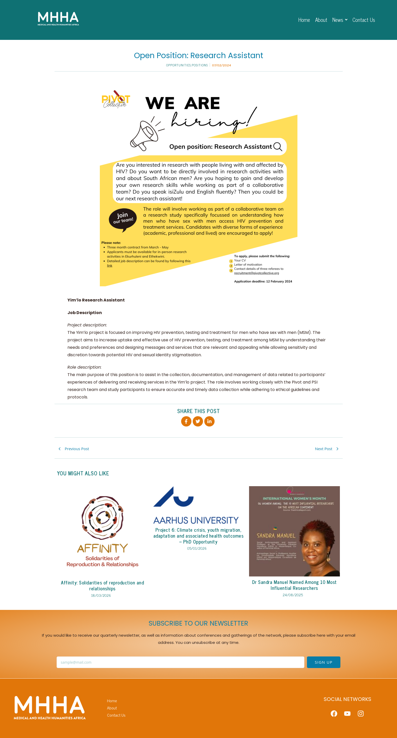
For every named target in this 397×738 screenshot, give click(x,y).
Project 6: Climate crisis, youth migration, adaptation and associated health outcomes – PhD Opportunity (198, 536)
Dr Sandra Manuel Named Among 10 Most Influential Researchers (294, 585)
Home (112, 700)
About (112, 707)
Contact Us (116, 715)
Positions (200, 65)
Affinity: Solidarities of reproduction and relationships (102, 585)
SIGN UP (324, 662)
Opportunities (179, 65)
